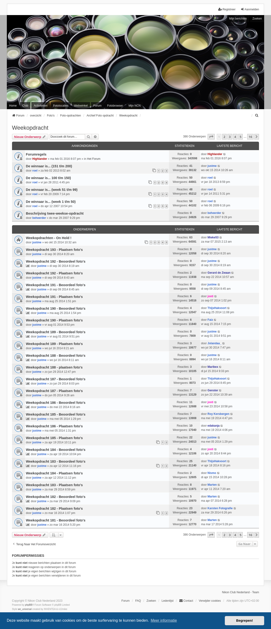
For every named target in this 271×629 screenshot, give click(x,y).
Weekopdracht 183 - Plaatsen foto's (54, 485)
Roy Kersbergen (219, 414)
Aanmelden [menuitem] (250, 9)
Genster (213, 390)
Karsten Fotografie (220, 508)
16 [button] (250, 137)
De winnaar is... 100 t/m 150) (48, 178)
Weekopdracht (30, 127)
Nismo (212, 473)
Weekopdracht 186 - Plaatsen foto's (54, 426)
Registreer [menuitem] (226, 9)
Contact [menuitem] (186, 600)
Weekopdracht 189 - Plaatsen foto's (54, 344)
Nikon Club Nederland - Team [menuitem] (240, 592)
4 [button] (235, 137)
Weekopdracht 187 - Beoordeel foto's (56, 379)
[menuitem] (257, 115)
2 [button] (224, 137)
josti (211, 296)
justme (212, 166)
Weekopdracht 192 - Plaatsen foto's (54, 273)
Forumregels (36, 154)
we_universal (25, 609)
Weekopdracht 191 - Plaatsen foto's (54, 297)
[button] (211, 137)
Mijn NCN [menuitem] (134, 105)
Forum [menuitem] (97, 105)
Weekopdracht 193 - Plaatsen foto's (54, 250)
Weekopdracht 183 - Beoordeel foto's (56, 461)
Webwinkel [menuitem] (81, 105)
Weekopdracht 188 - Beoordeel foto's (56, 355)
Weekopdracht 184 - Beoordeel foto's (56, 450)
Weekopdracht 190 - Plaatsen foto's (54, 320)
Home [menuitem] (13, 105)
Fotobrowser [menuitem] (115, 105)
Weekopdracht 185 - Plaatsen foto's (54, 438)
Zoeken (257, 18)
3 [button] (229, 137)
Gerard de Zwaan (219, 272)
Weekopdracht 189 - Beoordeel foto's (56, 332)
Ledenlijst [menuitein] (168, 600)
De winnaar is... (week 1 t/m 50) (51, 202)
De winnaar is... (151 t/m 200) (49, 166)
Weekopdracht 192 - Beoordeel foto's (56, 261)
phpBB (28, 605)
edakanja (214, 425)
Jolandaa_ (215, 343)
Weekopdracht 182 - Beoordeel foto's (56, 497)
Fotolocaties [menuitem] (60, 105)
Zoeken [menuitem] (151, 600)
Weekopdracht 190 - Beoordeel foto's (56, 308)
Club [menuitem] (25, 105)
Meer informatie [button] (164, 620)
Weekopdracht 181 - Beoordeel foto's (56, 520)
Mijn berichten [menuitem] (238, 18)
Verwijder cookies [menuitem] (210, 600)
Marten (212, 484)
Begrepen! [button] (244, 620)
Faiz (210, 319)
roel (34, 170)
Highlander (39, 158)
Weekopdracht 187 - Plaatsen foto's (54, 391)
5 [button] (240, 137)
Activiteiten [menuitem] (40, 105)
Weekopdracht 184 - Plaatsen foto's (54, 473)
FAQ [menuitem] (138, 600)
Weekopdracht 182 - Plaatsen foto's (54, 508)
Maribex (213, 367)
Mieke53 (213, 237)
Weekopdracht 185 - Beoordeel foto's (56, 414)
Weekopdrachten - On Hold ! (48, 238)
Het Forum (93, 158)
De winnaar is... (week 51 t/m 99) (52, 190)
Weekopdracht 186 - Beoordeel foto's (56, 403)
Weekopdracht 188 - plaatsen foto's (54, 367)
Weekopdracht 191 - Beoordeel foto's (56, 285)
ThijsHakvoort (217, 308)
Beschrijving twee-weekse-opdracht (55, 213)
